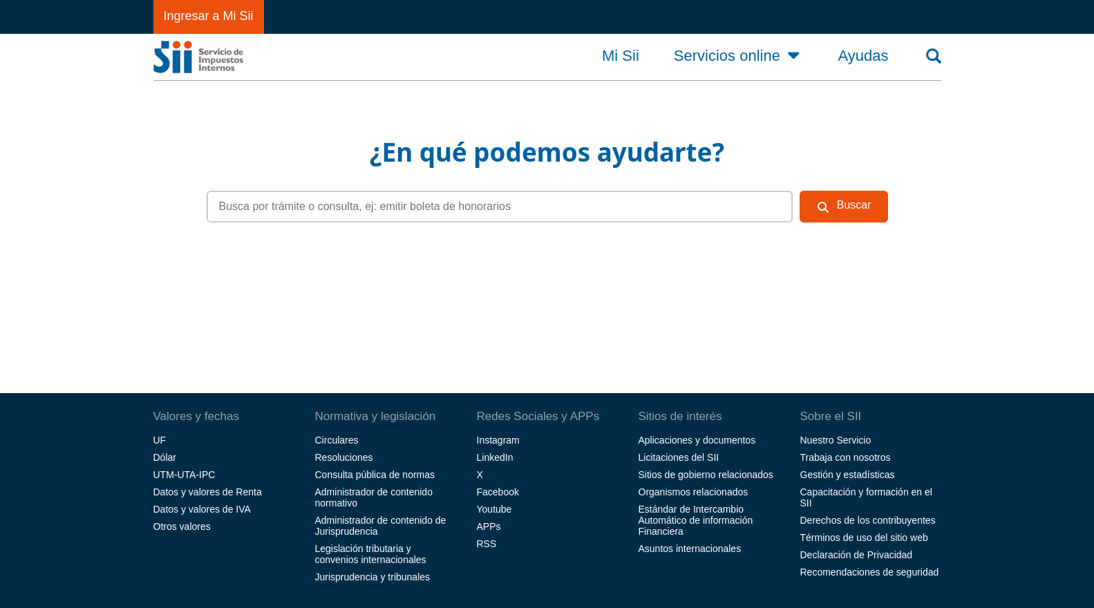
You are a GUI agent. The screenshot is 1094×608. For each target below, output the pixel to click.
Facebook (498, 491)
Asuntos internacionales (690, 548)
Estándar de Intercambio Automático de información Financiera (696, 520)
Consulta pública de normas (375, 474)
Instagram (498, 440)
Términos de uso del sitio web (864, 537)
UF (160, 440)
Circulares (337, 440)
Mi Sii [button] (620, 56)
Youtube (494, 509)
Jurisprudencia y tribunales (373, 576)
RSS (487, 543)
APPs (489, 526)
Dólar (164, 457)
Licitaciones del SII (679, 457)
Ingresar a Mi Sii (209, 16)
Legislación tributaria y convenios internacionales (370, 554)
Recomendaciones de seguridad (869, 572)
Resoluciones (344, 457)
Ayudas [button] (863, 56)
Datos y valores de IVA (202, 509)
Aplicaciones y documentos (697, 440)
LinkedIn (495, 457)
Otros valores (182, 526)
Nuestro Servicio (835, 440)
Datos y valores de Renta (207, 491)
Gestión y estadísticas (847, 474)
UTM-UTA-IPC (184, 474)
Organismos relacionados (693, 491)
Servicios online (739, 55)
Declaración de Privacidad (856, 554)
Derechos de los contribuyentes (868, 520)
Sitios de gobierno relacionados (706, 474)
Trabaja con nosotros (845, 457)
